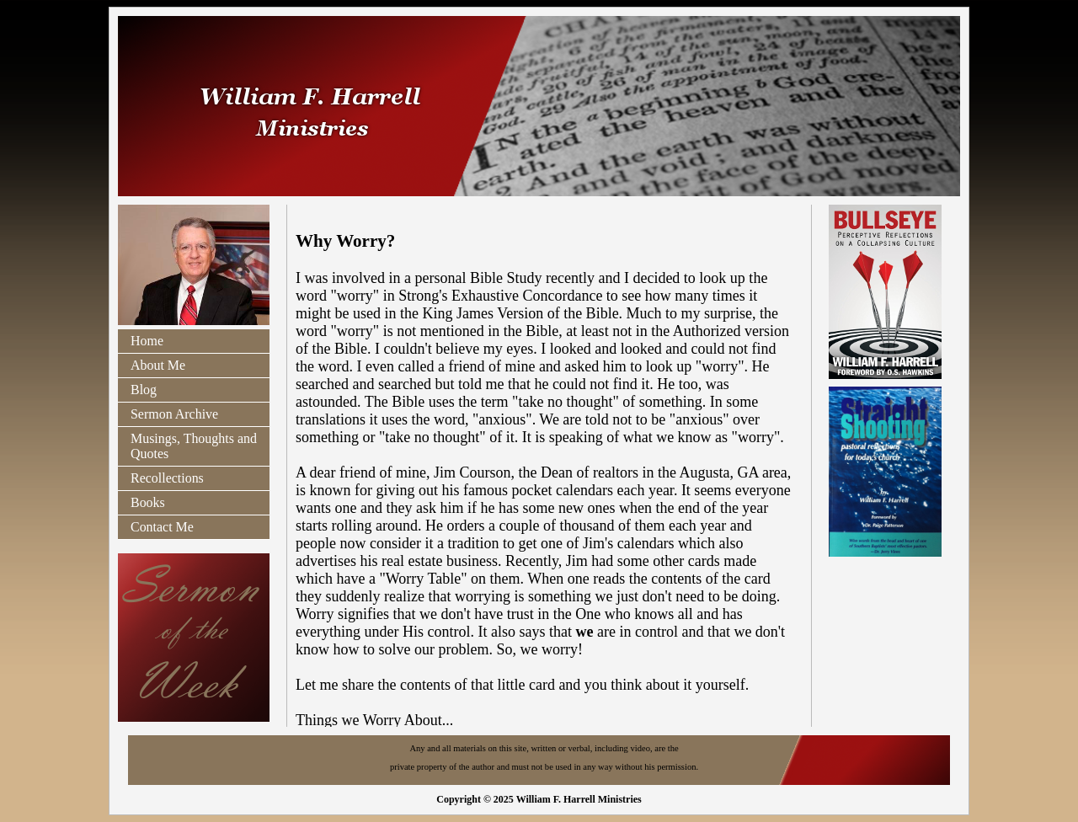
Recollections (167, 478)
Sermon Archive (174, 414)
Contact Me (162, 527)
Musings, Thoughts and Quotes (194, 446)
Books (148, 502)
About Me (158, 365)
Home (147, 341)
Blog (144, 389)
